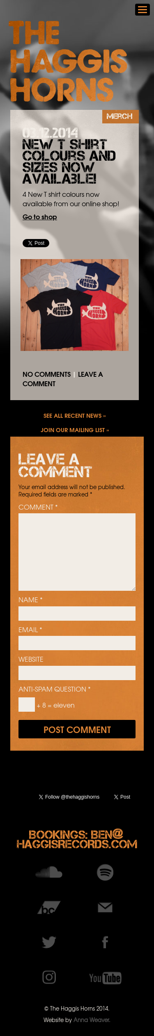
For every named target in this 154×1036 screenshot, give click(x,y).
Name (30, 599)
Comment (38, 506)
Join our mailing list (73, 429)
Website (31, 658)
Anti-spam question (54, 689)
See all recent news (72, 415)
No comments (47, 374)
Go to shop (40, 216)
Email (30, 629)
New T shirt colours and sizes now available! (69, 161)
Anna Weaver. (92, 1020)
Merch (120, 116)
